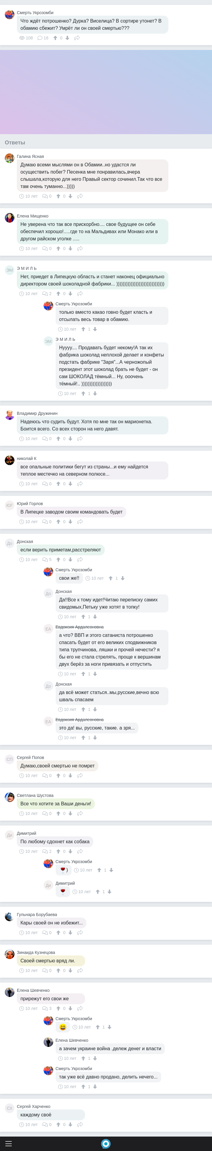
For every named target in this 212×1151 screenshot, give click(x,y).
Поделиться (77, 37)
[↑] (56, 37)
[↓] (66, 37)
